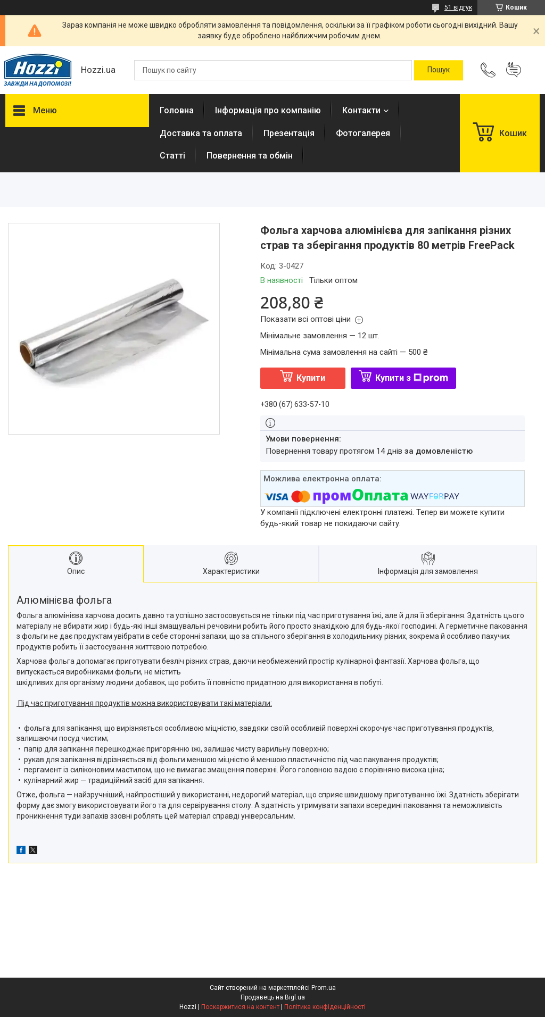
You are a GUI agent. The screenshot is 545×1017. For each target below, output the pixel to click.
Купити (310, 378)
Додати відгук (513, 70)
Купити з (411, 378)
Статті (172, 156)
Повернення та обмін (250, 156)
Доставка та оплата (201, 133)
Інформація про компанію (268, 110)
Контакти (361, 110)
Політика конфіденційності (325, 1007)
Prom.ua (323, 987)
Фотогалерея (363, 133)
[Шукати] (438, 70)
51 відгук (458, 7)
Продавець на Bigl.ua (273, 997)
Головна (177, 110)
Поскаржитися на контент (240, 1007)
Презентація (289, 133)
